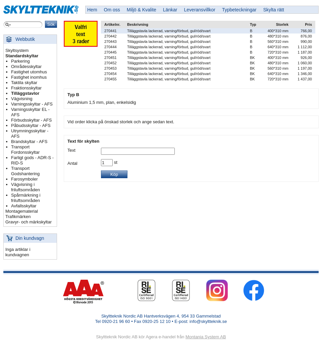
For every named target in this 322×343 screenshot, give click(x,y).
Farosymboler (24, 179)
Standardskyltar (21, 55)
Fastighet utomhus (29, 71)
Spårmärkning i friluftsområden (25, 198)
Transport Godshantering (25, 171)
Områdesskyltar (26, 66)
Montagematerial (21, 211)
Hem (92, 9)
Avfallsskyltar (24, 205)
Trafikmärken (18, 216)
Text (71, 150)
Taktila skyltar (24, 82)
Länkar (170, 9)
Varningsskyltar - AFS (32, 104)
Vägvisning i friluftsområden (25, 187)
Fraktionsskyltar (26, 87)
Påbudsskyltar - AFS (31, 125)
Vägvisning (22, 98)
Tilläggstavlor (25, 93)
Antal (72, 163)
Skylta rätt (273, 9)
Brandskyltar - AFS (29, 141)
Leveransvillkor (199, 9)
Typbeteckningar (239, 9)
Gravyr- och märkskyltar (28, 221)
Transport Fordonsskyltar (25, 149)
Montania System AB (205, 336)
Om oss (112, 9)
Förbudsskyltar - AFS (31, 120)
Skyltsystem (17, 50)
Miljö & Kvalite (141, 9)
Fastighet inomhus (29, 77)
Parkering (20, 61)
